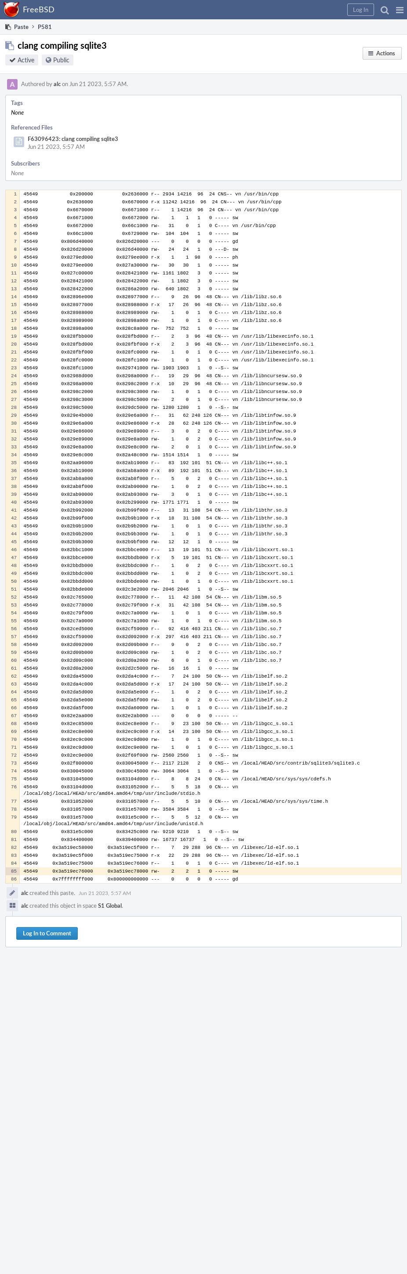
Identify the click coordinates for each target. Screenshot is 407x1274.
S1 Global (110, 905)
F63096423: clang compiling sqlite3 (73, 139)
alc (57, 84)
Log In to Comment (47, 933)
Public (61, 60)
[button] (399, 9)
